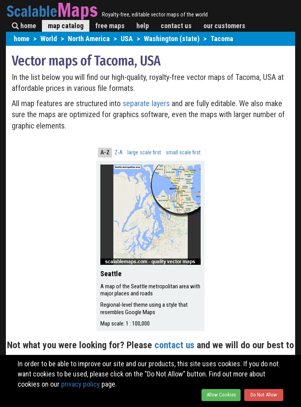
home (24, 26)
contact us (176, 26)
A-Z (105, 152)
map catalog (65, 26)
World (48, 38)
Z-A (118, 152)
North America (89, 38)
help (142, 26)
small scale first (183, 152)
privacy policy (80, 384)
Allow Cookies (221, 395)
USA (127, 38)
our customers (224, 26)
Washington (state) (171, 38)
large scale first (144, 152)
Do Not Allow (263, 395)
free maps (110, 26)
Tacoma (221, 38)
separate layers (147, 103)
